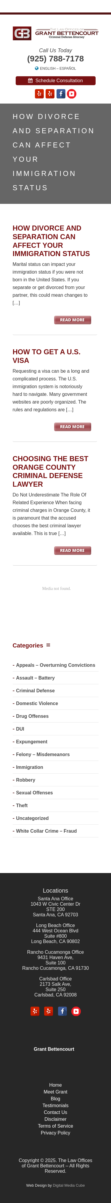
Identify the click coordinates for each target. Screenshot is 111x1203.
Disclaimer (55, 1119)
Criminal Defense (35, 690)
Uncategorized (32, 818)
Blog (55, 1098)
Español (67, 68)
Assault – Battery (35, 677)
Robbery (25, 780)
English (48, 68)
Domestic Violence (37, 703)
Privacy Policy (55, 1132)
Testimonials (55, 1105)
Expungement (31, 741)
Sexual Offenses (34, 792)
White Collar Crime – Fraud (46, 831)
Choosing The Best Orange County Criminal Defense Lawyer (51, 471)
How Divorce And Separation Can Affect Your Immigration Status (51, 241)
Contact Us (55, 1112)
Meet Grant (55, 1091)
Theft (22, 805)
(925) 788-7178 (55, 58)
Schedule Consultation (55, 80)
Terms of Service (55, 1126)
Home (55, 1085)
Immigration (29, 767)
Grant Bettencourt (54, 1049)
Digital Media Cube (69, 1185)
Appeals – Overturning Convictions (55, 665)
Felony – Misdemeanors (43, 754)
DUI (20, 728)
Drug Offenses (32, 716)
